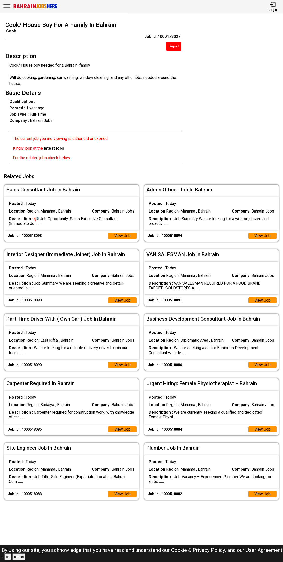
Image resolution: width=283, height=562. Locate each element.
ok (7, 557)
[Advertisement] (236, 94)
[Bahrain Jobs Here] (35, 8)
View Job (122, 235)
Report (174, 46)
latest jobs (54, 148)
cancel (19, 557)
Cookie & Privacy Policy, (199, 550)
